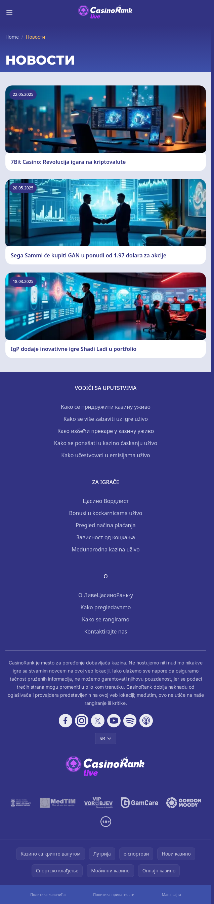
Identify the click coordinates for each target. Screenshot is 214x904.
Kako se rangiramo (105, 619)
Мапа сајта (171, 894)
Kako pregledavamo (106, 607)
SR (105, 738)
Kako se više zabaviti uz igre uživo (105, 419)
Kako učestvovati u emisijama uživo (105, 455)
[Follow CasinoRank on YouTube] (114, 720)
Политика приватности (113, 894)
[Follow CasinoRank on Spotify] (130, 720)
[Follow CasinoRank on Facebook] (65, 720)
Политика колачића (48, 894)
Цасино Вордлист (105, 501)
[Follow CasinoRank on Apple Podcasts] (146, 720)
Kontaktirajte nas (105, 631)
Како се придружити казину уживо (106, 406)
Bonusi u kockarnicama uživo (105, 513)
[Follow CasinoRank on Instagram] (81, 720)
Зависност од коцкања (105, 537)
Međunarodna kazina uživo (106, 549)
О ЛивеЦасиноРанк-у (105, 595)
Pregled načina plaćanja (105, 525)
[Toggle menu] (9, 13)
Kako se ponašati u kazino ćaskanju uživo (105, 443)
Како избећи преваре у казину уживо (105, 431)
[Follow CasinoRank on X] (97, 720)
